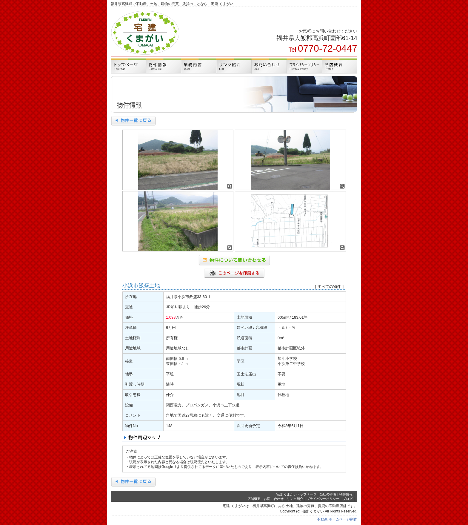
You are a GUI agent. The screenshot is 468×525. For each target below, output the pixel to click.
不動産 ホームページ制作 (337, 519)
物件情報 (345, 494)
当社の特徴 (328, 494)
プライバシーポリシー (323, 499)
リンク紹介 (295, 499)
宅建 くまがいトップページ (296, 494)
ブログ (347, 499)
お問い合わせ (274, 499)
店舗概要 (254, 499)
